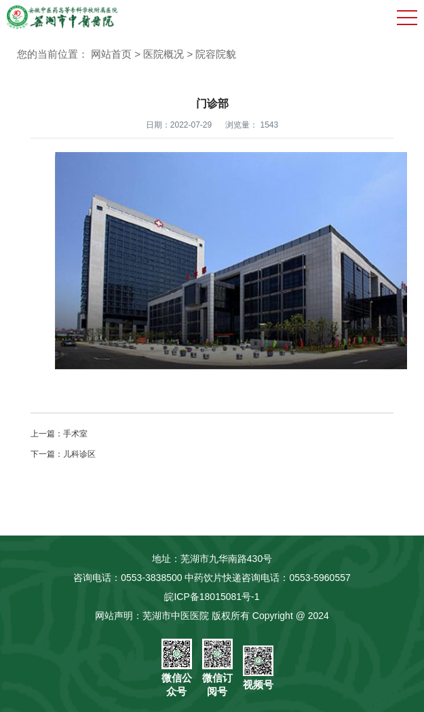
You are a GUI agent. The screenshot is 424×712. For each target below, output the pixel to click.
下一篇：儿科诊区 (63, 454)
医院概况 (163, 54)
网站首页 (111, 54)
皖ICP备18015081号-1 (211, 596)
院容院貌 (215, 54)
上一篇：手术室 (59, 433)
